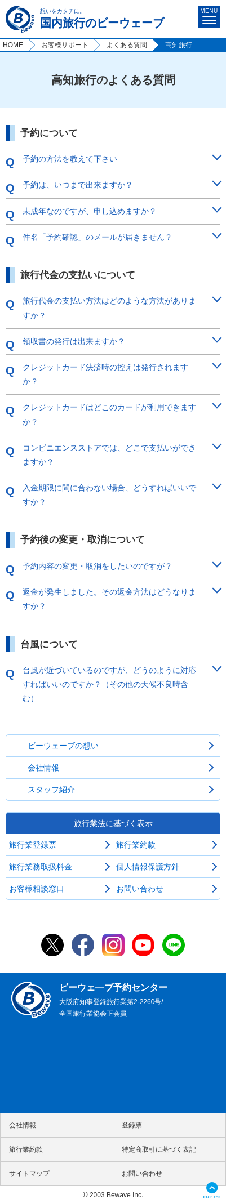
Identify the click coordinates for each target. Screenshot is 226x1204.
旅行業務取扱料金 (40, 866)
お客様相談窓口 (36, 888)
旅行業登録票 (32, 844)
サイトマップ (29, 1174)
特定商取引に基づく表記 (159, 1149)
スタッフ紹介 (51, 789)
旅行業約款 (136, 844)
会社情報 (43, 767)
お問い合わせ (139, 888)
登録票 (132, 1125)
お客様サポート (64, 45)
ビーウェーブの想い (63, 745)
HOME (13, 45)
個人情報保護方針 (147, 866)
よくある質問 (127, 45)
